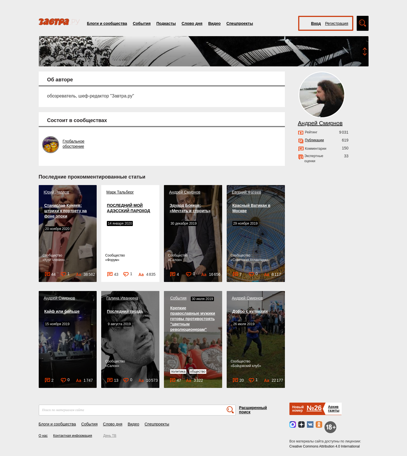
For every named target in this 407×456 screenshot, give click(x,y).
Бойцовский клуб (246, 366)
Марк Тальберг (120, 192)
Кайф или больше (62, 311)
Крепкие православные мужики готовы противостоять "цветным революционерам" (192, 319)
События (142, 23)
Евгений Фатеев (246, 192)
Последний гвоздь (125, 311)
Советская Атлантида (250, 260)
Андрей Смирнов (184, 192)
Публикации (314, 140)
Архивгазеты (333, 408)
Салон (175, 260)
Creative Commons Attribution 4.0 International (324, 446)
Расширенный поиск (253, 409)
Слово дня (191, 23)
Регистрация (336, 23)
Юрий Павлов (56, 192)
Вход (316, 23)
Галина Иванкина (122, 298)
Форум (112, 260)
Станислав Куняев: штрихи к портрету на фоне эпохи (65, 210)
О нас (43, 436)
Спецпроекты (239, 23)
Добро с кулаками (250, 311)
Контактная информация (72, 436)
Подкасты (166, 23)
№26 (314, 408)
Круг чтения (53, 260)
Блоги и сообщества (107, 23)
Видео (214, 23)
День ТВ (109, 436)
